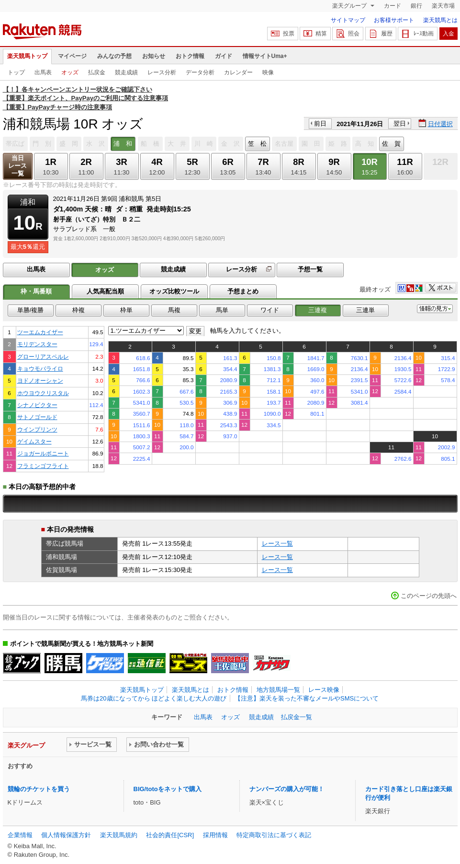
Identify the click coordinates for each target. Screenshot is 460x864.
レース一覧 (277, 543)
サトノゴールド (37, 417)
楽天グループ (350, 5)
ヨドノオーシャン (40, 380)
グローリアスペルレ (43, 356)
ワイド (269, 310)
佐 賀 (391, 143)
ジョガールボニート (43, 453)
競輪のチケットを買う (39, 789)
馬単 (222, 310)
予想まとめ (242, 291)
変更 (195, 331)
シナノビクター (37, 405)
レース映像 (323, 689)
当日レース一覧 (17, 165)
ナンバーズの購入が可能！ (286, 789)
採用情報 (215, 835)
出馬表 (43, 72)
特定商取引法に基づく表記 (273, 835)
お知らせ (153, 56)
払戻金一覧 (296, 717)
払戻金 (96, 72)
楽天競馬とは (440, 20)
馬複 (174, 310)
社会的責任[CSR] (170, 835)
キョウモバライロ (40, 368)
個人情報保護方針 (66, 835)
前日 (320, 123)
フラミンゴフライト (43, 466)
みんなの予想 (114, 56)
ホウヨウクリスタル (43, 393)
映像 (268, 72)
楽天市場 (443, 5)
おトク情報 (190, 56)
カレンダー (238, 72)
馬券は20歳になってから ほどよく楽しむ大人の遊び (153, 698)
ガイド (223, 56)
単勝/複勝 (30, 310)
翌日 (399, 123)
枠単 (126, 310)
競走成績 (126, 72)
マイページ (72, 56)
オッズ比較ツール (174, 291)
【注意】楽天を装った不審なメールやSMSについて (307, 698)
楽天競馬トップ (27, 56)
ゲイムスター (34, 441)
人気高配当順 (105, 291)
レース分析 (161, 72)
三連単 (365, 310)
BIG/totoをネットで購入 (168, 789)
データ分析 (200, 72)
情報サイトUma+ (265, 56)
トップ (16, 72)
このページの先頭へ (429, 595)
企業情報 (20, 835)
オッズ (70, 72)
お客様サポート (394, 20)
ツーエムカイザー (40, 332)
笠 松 (257, 143)
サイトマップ (348, 20)
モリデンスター (37, 344)
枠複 (78, 310)
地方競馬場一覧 (278, 689)
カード (392, 5)
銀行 (416, 5)
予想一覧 (310, 269)
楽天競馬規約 (118, 835)
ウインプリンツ (37, 429)
